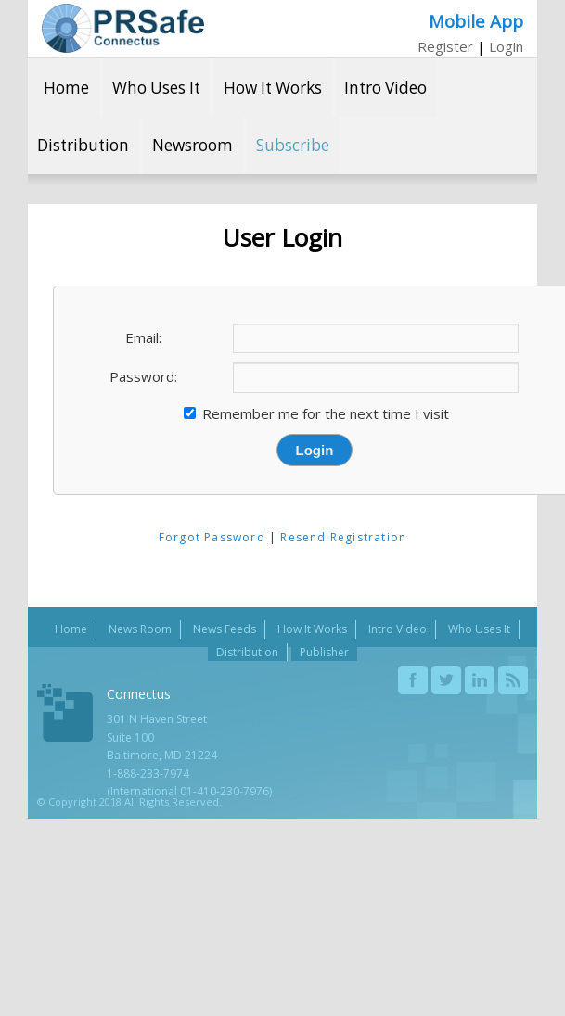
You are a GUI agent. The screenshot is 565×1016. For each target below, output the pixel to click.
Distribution (83, 145)
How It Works (273, 87)
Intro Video (385, 87)
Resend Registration (343, 537)
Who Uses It (156, 87)
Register (445, 46)
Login (506, 46)
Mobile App (476, 20)
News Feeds (224, 629)
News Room (140, 629)
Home (66, 87)
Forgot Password (212, 537)
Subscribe (292, 145)
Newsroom (192, 145)
